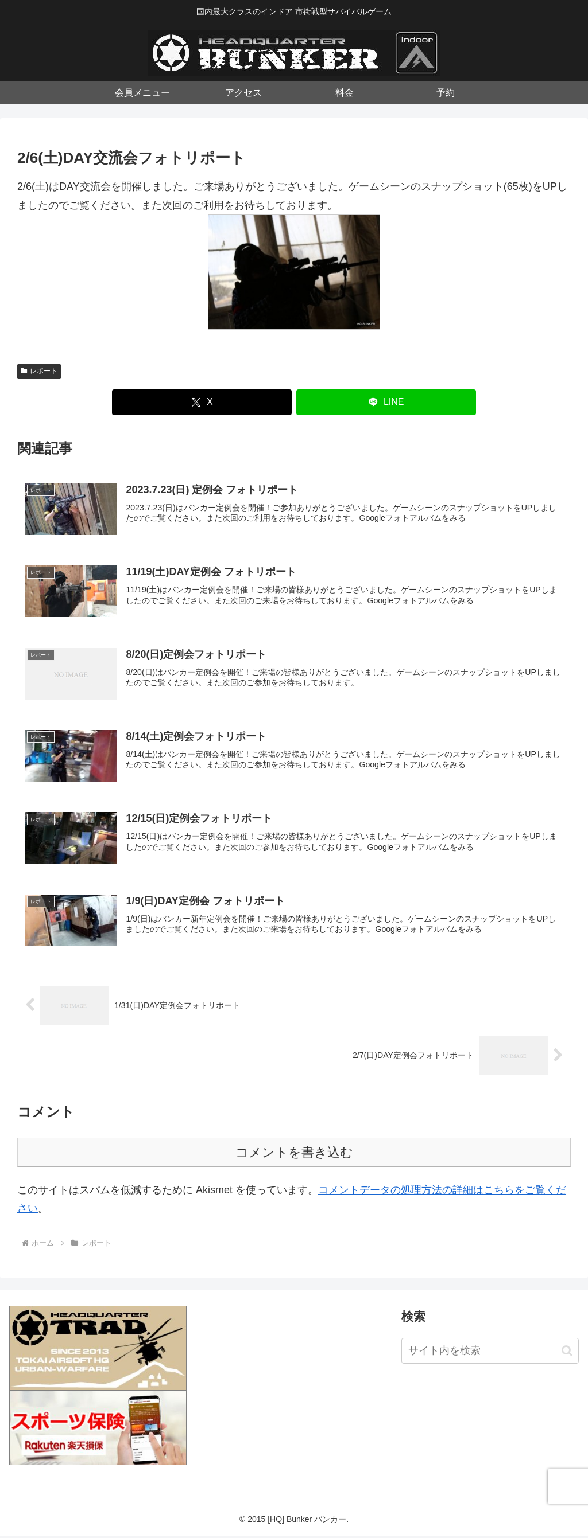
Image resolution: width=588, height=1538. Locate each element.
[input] (490, 1354)
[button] (567, 1353)
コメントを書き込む (294, 1154)
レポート (39, 371)
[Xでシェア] (202, 402)
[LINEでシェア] (386, 402)
